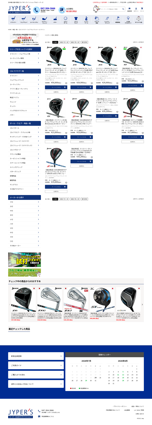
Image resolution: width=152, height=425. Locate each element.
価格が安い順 (64, 42)
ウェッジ (13, 102)
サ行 (11, 211)
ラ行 (11, 237)
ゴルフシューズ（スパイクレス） (21, 145)
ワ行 (11, 241)
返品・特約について (138, 406)
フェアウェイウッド (32, 29)
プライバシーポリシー (120, 406)
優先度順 (84, 42)
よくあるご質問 (139, 410)
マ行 (11, 228)
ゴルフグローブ (15, 150)
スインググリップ (16, 167)
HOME (9, 29)
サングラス (14, 184)
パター (12, 115)
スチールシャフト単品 (17, 163)
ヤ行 (11, 232)
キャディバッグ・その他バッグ (21, 136)
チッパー (13, 106)
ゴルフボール (14, 128)
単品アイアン (14, 97)
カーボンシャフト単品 (17, 158)
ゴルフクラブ (22, 29)
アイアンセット (15, 93)
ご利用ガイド (16, 365)
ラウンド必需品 (15, 154)
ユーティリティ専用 (17, 58)
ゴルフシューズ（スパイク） (20, 141)
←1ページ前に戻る (51, 35)
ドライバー (14, 75)
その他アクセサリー (17, 189)
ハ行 (11, 224)
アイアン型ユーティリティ (19, 89)
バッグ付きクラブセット (18, 110)
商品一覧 (15, 29)
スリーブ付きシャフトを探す (21, 49)
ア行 (11, 202)
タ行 (11, 215)
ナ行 (11, 219)
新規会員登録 (16, 356)
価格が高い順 (75, 42)
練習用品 (13, 180)
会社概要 (127, 410)
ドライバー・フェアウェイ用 (20, 54)
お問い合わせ (140, 414)
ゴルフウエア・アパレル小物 (20, 132)
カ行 (11, 206)
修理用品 (13, 176)
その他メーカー (15, 245)
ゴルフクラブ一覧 (17, 71)
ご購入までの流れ (18, 374)
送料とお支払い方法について (22, 384)
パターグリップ (15, 171)
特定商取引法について (113, 410)
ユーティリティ (15, 84)
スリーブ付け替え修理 (17, 62)
